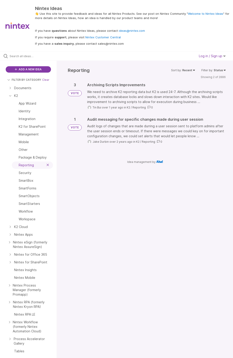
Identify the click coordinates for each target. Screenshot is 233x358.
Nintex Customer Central (103, 37)
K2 (128, 107)
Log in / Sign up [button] (212, 56)
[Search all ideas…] (31, 56)
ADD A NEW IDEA (28, 69)
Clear (45, 79)
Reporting (139, 107)
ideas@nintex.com (132, 30)
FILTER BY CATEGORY (24, 79)
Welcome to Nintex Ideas (205, 13)
